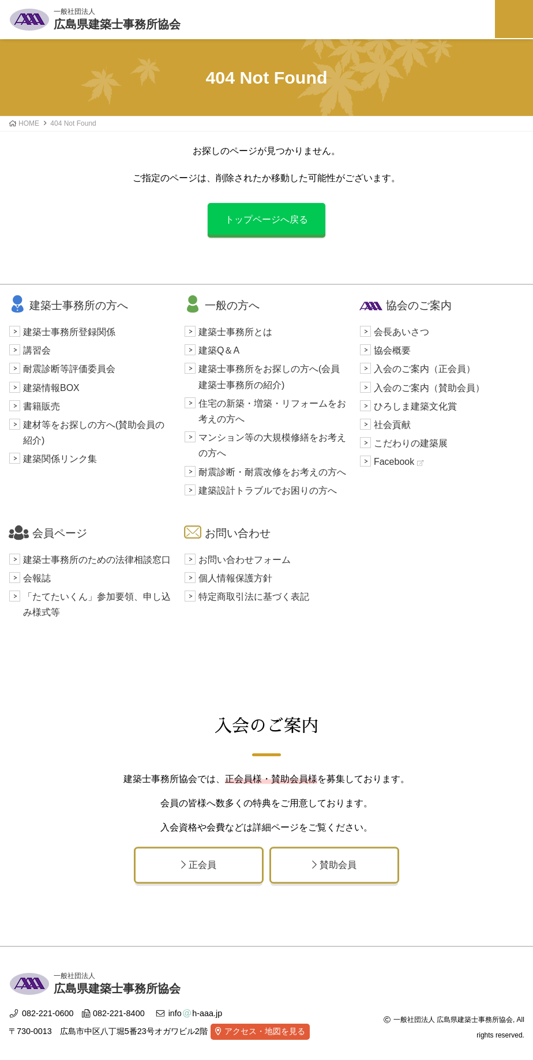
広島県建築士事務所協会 (117, 18)
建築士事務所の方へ (68, 305)
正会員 (198, 865)
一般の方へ (222, 305)
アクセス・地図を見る (264, 1031)
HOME (28, 123)
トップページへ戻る (266, 219)
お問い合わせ (227, 533)
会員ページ (48, 533)
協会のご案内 (405, 305)
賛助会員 (334, 865)
